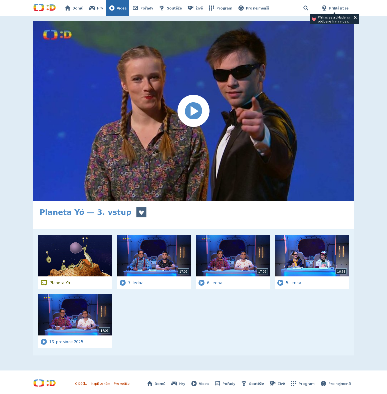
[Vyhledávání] (306, 8)
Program (220, 8)
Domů (73, 8)
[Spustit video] (193, 111)
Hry (95, 8)
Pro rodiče (122, 383)
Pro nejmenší (253, 8)
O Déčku (81, 383)
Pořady (142, 8)
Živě (195, 8)
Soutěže (170, 8)
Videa (117, 8)
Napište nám (100, 383)
